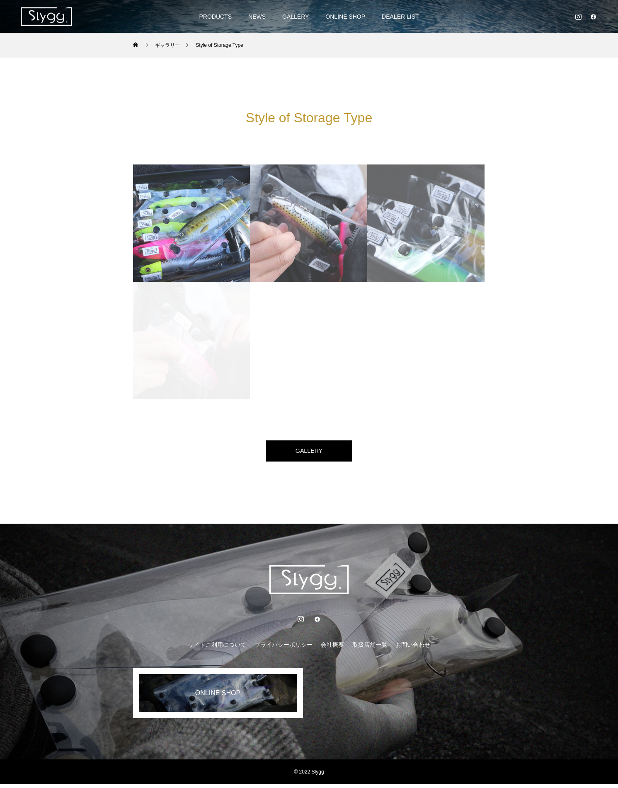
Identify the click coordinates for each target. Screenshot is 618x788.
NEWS (257, 16)
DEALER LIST (400, 16)
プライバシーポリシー (283, 648)
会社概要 (332, 648)
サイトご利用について (217, 648)
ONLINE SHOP (345, 16)
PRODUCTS (215, 16)
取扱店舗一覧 (369, 648)
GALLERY (295, 16)
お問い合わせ (412, 648)
